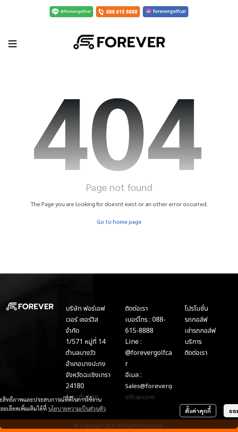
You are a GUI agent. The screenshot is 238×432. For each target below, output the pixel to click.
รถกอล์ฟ (196, 320)
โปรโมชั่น (196, 309)
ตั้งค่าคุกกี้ (198, 410)
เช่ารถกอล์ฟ (200, 331)
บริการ (193, 342)
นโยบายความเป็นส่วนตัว (77, 408)
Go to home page (119, 221)
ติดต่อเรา (196, 353)
